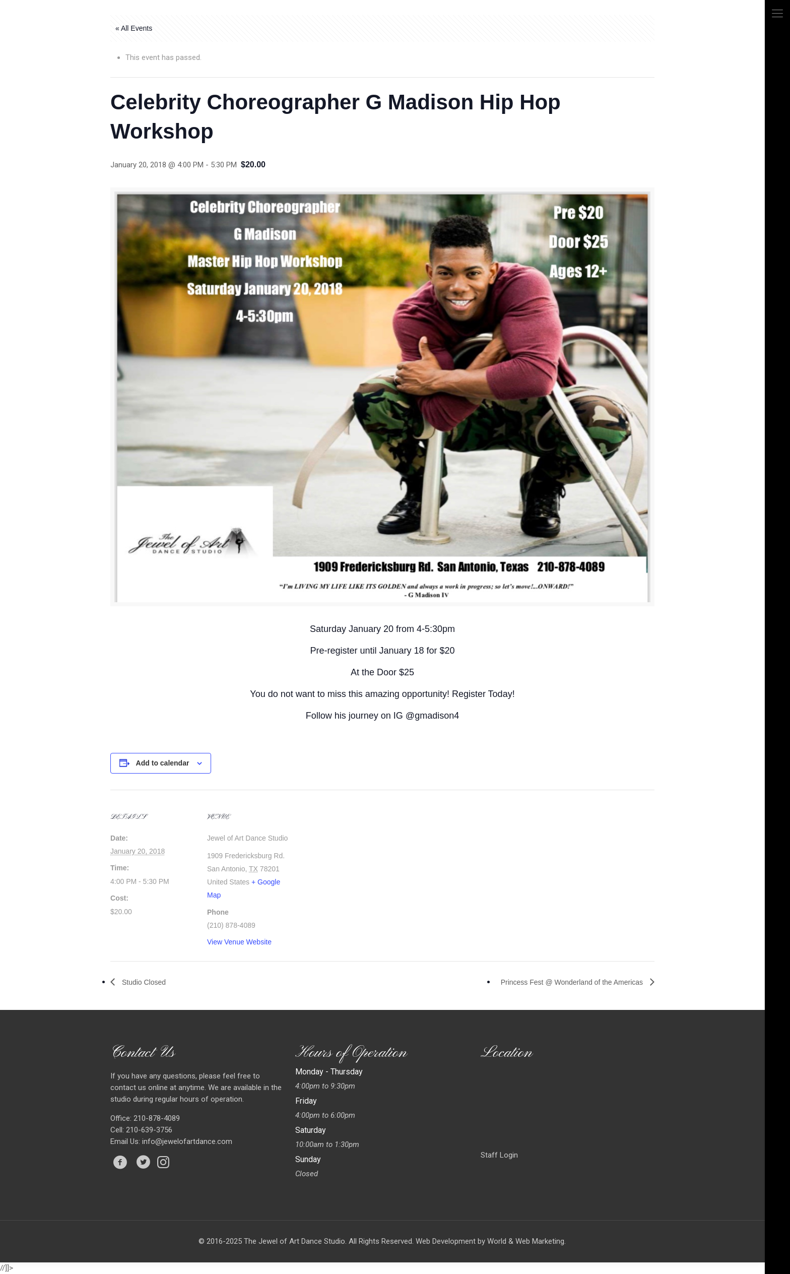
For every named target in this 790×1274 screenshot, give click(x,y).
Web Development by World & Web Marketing (490, 1241)
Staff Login (499, 1155)
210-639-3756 (148, 1129)
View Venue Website (239, 942)
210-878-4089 (155, 1118)
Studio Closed (143, 982)
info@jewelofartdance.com (187, 1141)
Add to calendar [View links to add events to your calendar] (162, 763)
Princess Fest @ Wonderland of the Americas (573, 982)
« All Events (133, 28)
